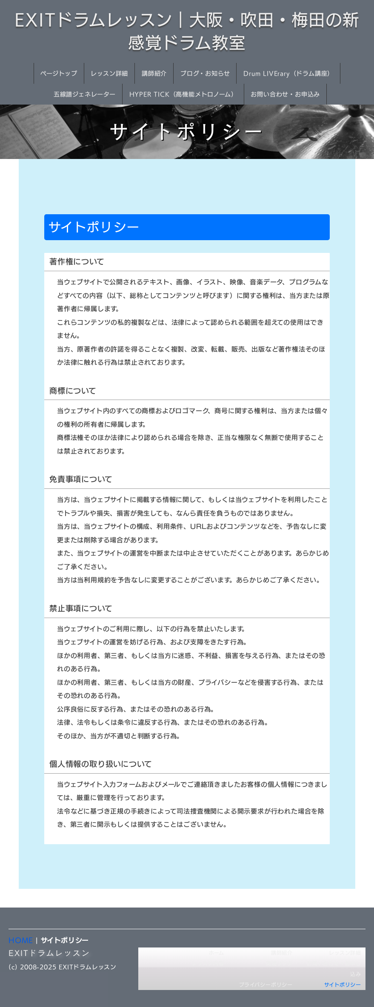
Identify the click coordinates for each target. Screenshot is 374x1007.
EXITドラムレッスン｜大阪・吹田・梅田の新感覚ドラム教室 (186, 31)
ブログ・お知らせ (205, 73)
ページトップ (58, 73)
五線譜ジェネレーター (85, 94)
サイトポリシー (342, 984)
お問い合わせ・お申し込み (334, 969)
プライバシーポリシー (266, 984)
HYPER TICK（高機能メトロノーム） (183, 94)
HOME (21, 940)
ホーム (216, 952)
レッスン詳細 (109, 73)
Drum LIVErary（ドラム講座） (288, 73)
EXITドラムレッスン (49, 953)
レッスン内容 (208, 963)
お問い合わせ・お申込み (285, 94)
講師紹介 (154, 73)
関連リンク (279, 963)
